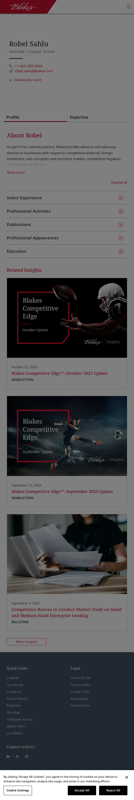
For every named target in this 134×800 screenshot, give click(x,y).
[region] (67, 785)
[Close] (127, 777)
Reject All (113, 790)
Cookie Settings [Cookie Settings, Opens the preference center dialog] (18, 790)
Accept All (82, 790)
